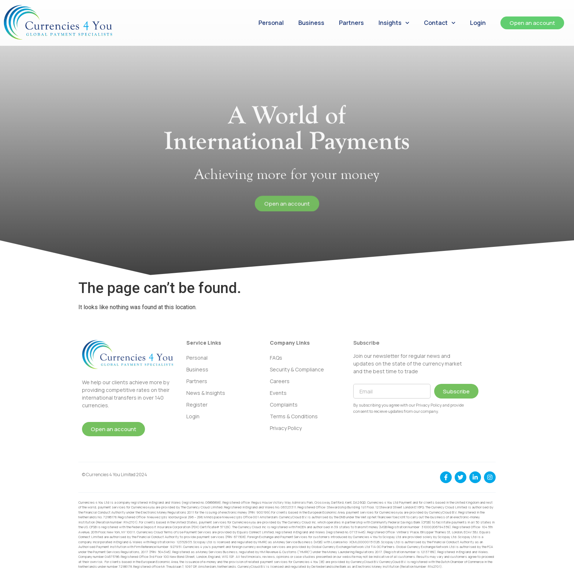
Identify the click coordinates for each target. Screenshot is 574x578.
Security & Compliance (297, 369)
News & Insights (205, 392)
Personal (271, 23)
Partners (351, 23)
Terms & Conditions (294, 416)
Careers (280, 381)
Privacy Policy (286, 428)
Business (311, 23)
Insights (394, 23)
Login (478, 23)
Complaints (284, 404)
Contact (439, 23)
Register (197, 404)
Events (278, 392)
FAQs (276, 357)
